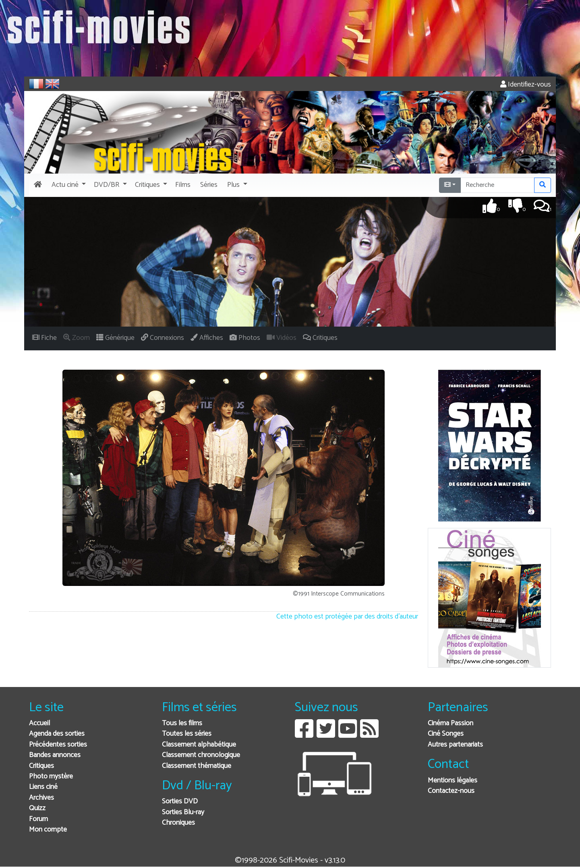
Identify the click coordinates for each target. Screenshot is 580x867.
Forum (38, 819)
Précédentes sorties (58, 745)
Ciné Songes (446, 734)
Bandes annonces (55, 755)
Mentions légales (452, 780)
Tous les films (182, 723)
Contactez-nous (451, 791)
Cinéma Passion (450, 723)
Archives (41, 798)
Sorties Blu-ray (183, 812)
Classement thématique (196, 766)
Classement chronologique (201, 755)
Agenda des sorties (57, 734)
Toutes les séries (186, 734)
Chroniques (178, 823)
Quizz (37, 808)
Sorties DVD (180, 801)
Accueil (39, 723)
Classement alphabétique (199, 745)
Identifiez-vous (525, 85)
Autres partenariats (455, 745)
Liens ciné (43, 787)
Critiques (41, 766)
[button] (68, 185)
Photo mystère (51, 776)
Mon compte (48, 830)
